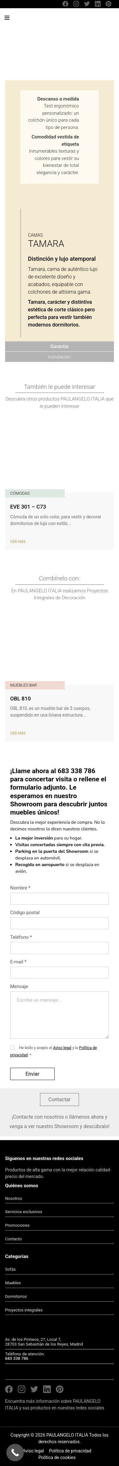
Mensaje (59, 1012)
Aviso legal (62, 1048)
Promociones (17, 1225)
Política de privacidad (70, 1450)
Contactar (59, 1099)
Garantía (59, 346)
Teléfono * (21, 937)
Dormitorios (16, 1296)
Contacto (13, 1239)
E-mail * (18, 962)
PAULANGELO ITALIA (53, 20)
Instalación (59, 357)
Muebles (13, 1282)
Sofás (10, 1269)
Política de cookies (57, 1457)
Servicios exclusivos (23, 1211)
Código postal (25, 912)
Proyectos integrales (24, 1310)
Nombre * (20, 888)
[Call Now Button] (15, 1452)
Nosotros (13, 1198)
